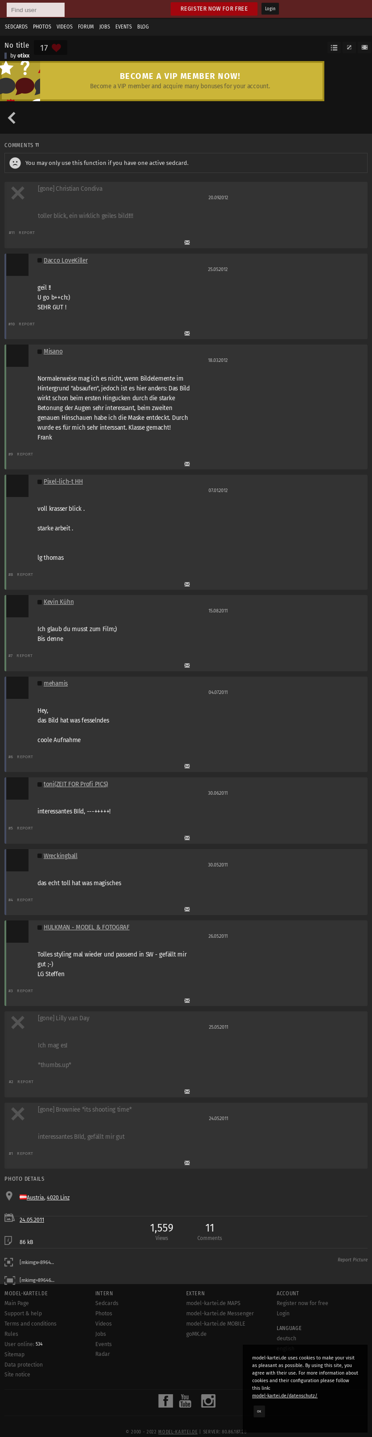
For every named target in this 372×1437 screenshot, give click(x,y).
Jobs (104, 27)
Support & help (23, 1313)
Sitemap (14, 1354)
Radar (102, 1354)
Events (123, 27)
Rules (11, 1334)
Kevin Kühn (59, 602)
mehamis (56, 683)
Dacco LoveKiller (66, 260)
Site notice (17, 1374)
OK (259, 1411)
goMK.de (196, 1334)
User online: (23, 1344)
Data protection (23, 1365)
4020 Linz (58, 1198)
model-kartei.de (177, 1432)
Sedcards (16, 27)
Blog (143, 27)
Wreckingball (61, 856)
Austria (35, 1198)
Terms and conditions (30, 1324)
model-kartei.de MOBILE (215, 1324)
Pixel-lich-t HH (63, 481)
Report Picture (353, 1260)
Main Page (16, 1303)
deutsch (286, 1338)
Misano (53, 351)
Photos (42, 27)
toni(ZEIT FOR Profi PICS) (76, 784)
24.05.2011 (32, 1220)
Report (27, 232)
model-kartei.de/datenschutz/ (285, 1396)
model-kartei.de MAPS (213, 1303)
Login (270, 9)
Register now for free (214, 8)
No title (16, 45)
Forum (86, 27)
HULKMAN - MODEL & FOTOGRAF (87, 927)
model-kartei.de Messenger (220, 1313)
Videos (65, 27)
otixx (23, 56)
